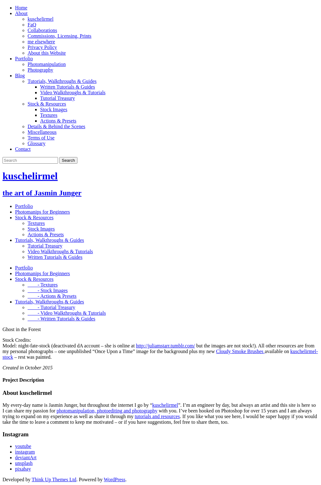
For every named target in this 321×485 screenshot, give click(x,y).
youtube (23, 446)
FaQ (32, 24)
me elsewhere (41, 41)
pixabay (23, 468)
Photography (40, 70)
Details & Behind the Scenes (56, 126)
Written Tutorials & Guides (67, 87)
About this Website (47, 53)
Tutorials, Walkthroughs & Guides (62, 81)
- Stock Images (48, 290)
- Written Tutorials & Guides (61, 318)
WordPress (114, 479)
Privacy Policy (42, 47)
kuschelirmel (41, 19)
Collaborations (42, 30)
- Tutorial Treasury (51, 307)
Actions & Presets (58, 120)
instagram (25, 452)
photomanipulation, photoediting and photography (106, 410)
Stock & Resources (47, 103)
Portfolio (24, 58)
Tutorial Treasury (57, 98)
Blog (20, 75)
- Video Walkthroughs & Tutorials (67, 313)
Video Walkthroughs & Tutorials (73, 92)
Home (21, 7)
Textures (48, 115)
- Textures (43, 284)
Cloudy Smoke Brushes (240, 351)
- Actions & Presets (52, 296)
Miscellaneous (42, 132)
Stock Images (53, 109)
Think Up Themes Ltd (54, 479)
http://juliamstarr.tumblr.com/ (165, 345)
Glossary (36, 143)
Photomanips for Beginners (42, 212)
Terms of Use (41, 137)
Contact (23, 149)
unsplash (24, 463)
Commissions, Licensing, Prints (60, 36)
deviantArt (25, 457)
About (21, 13)
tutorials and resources (157, 416)
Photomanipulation (47, 64)
